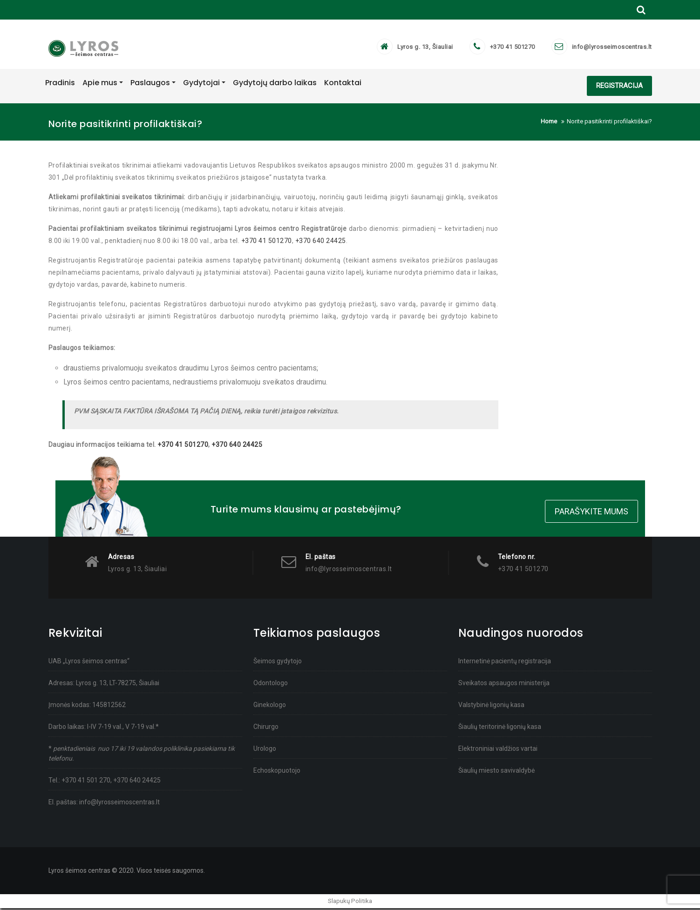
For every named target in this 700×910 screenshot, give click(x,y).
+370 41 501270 (512, 48)
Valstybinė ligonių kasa (491, 706)
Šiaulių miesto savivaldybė (496, 772)
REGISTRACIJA (619, 89)
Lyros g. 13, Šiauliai (425, 48)
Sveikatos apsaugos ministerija (504, 684)
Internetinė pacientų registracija (504, 663)
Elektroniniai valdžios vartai (497, 750)
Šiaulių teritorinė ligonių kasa (499, 728)
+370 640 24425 (320, 244)
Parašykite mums (591, 514)
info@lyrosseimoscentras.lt (612, 48)
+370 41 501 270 (85, 782)
